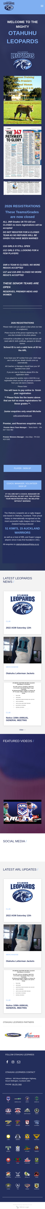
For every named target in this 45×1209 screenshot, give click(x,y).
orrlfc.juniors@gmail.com (22, 416)
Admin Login (22, 1207)
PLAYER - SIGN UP (22, 468)
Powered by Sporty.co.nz (22, 1205)
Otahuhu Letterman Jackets (20, 673)
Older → (22, 730)
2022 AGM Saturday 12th (18, 628)
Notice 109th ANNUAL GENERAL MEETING (17, 719)
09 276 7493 (17, 1084)
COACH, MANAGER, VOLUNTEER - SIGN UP (22, 485)
